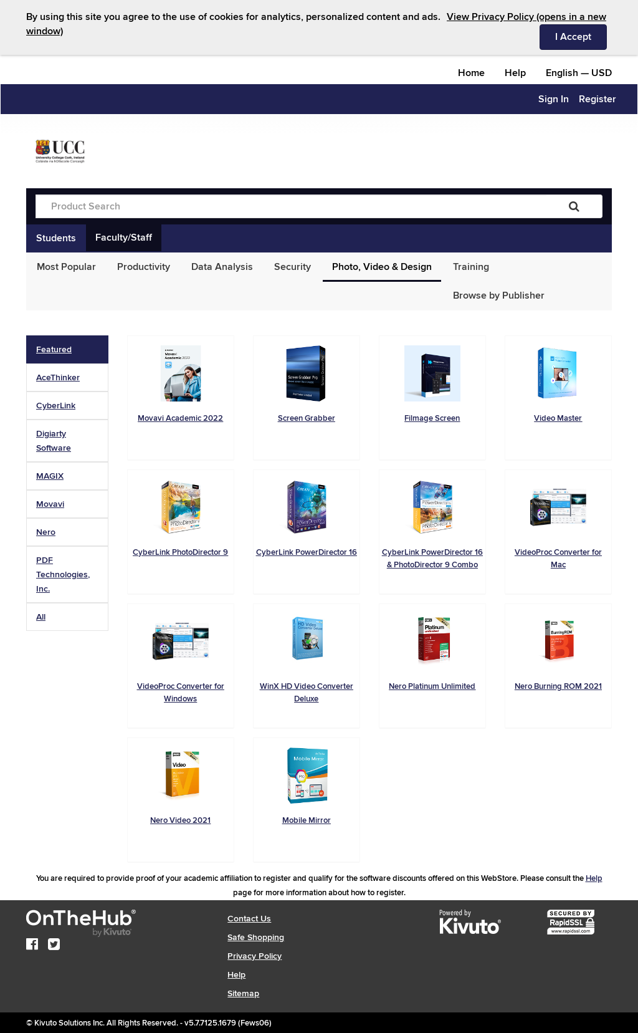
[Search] (574, 206)
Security (292, 267)
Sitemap (243, 993)
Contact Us (249, 918)
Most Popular (66, 267)
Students (56, 238)
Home (471, 73)
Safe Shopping (255, 937)
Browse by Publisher (499, 295)
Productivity (143, 267)
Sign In (553, 99)
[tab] (67, 349)
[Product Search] (291, 206)
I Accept (581, 36)
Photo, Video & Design (382, 267)
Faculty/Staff (123, 237)
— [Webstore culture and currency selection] (579, 73)
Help (515, 73)
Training (471, 267)
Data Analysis (222, 267)
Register (597, 99)
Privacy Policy (254, 956)
